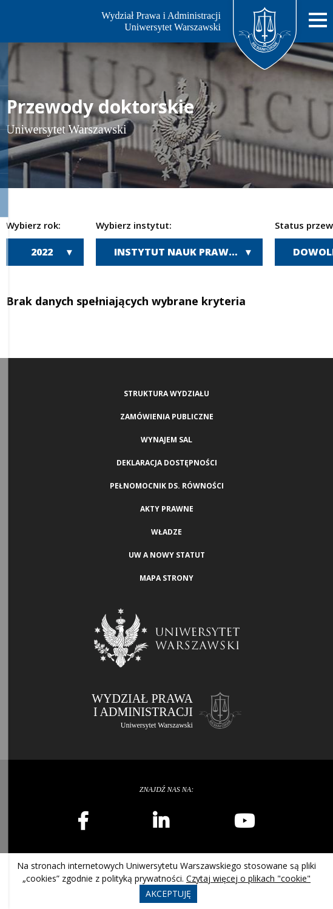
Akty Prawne (166, 509)
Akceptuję (168, 893)
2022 (42, 252)
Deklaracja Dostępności (166, 463)
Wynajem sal (166, 439)
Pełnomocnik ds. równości (167, 486)
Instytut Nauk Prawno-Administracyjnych (188, 252)
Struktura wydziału (166, 393)
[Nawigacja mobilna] (318, 20)
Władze (166, 532)
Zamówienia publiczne (167, 416)
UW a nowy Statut (167, 555)
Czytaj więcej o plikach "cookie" (248, 878)
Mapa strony (166, 578)
